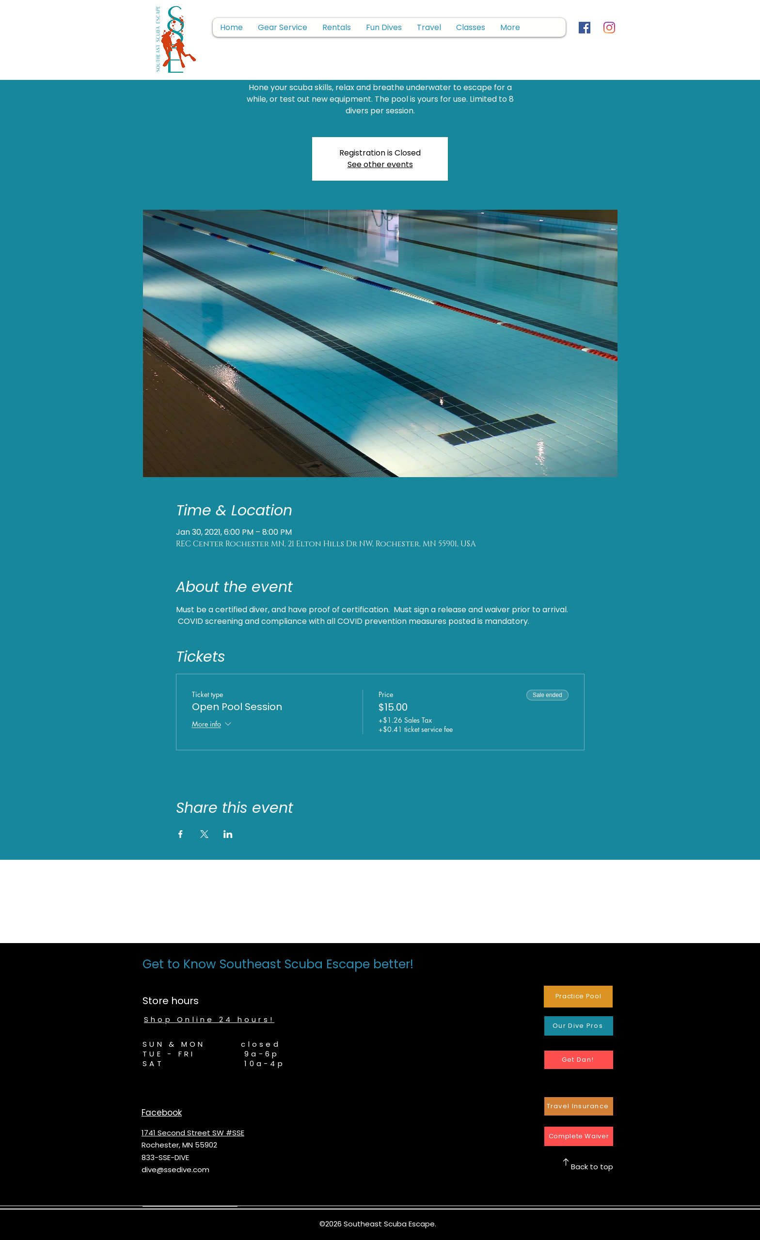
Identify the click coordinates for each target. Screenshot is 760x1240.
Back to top (592, 1167)
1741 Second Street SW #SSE (193, 1133)
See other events (380, 164)
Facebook (162, 1112)
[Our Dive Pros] (578, 1026)
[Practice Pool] (578, 997)
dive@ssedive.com (175, 1169)
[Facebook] (584, 27)
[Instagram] (609, 27)
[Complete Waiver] (578, 1136)
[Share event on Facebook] (180, 834)
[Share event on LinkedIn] (228, 834)
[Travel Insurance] (578, 1106)
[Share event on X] (204, 834)
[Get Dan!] (578, 1060)
